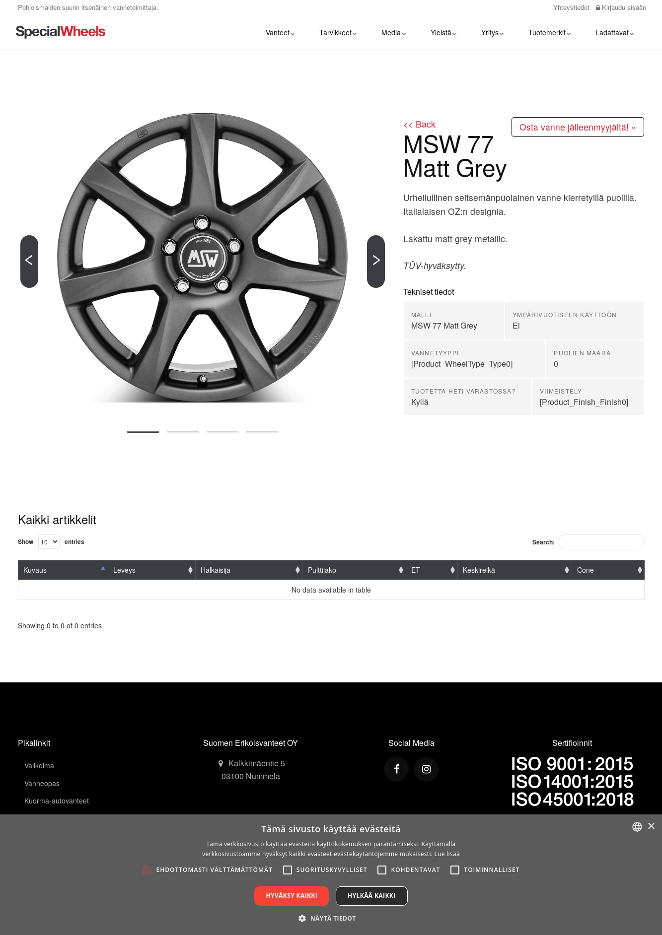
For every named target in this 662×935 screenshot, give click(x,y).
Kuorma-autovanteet (56, 800)
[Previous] (29, 261)
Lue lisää (447, 854)
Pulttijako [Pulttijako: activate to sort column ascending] (322, 570)
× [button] (651, 826)
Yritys (492, 32)
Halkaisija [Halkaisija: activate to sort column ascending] (215, 570)
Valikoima (39, 765)
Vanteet (280, 32)
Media (393, 32)
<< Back (419, 124)
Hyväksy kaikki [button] (291, 895)
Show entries (51, 541)
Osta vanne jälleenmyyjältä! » (577, 127)
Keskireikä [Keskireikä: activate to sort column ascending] (479, 570)
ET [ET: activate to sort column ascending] (415, 570)
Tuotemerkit (549, 32)
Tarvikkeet (338, 32)
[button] (331, 918)
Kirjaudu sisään (621, 7)
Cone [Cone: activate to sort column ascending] (585, 570)
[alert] (331, 874)
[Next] (376, 261)
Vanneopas (42, 783)
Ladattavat (614, 32)
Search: (588, 542)
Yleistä (443, 32)
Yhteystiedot (570, 7)
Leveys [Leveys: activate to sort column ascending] (124, 570)
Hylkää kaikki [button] (371, 895)
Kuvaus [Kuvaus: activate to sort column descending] (35, 570)
